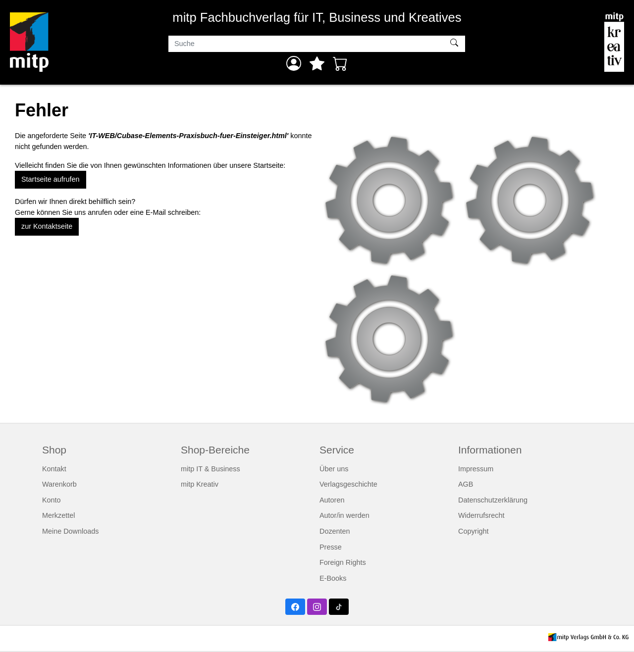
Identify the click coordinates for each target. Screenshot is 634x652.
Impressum (475, 469)
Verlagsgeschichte (348, 484)
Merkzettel (58, 515)
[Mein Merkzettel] (317, 63)
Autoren (331, 500)
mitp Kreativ (199, 484)
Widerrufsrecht (481, 515)
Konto (51, 500)
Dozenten (334, 531)
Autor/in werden (344, 515)
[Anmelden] (294, 63)
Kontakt (54, 469)
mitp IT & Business (210, 469)
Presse (330, 547)
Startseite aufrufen (50, 179)
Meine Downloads (70, 531)
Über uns (333, 469)
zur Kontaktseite (46, 226)
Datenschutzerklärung (493, 500)
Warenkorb (59, 484)
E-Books (332, 578)
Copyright (473, 531)
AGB (465, 484)
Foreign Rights (342, 562)
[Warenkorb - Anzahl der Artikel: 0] (340, 63)
